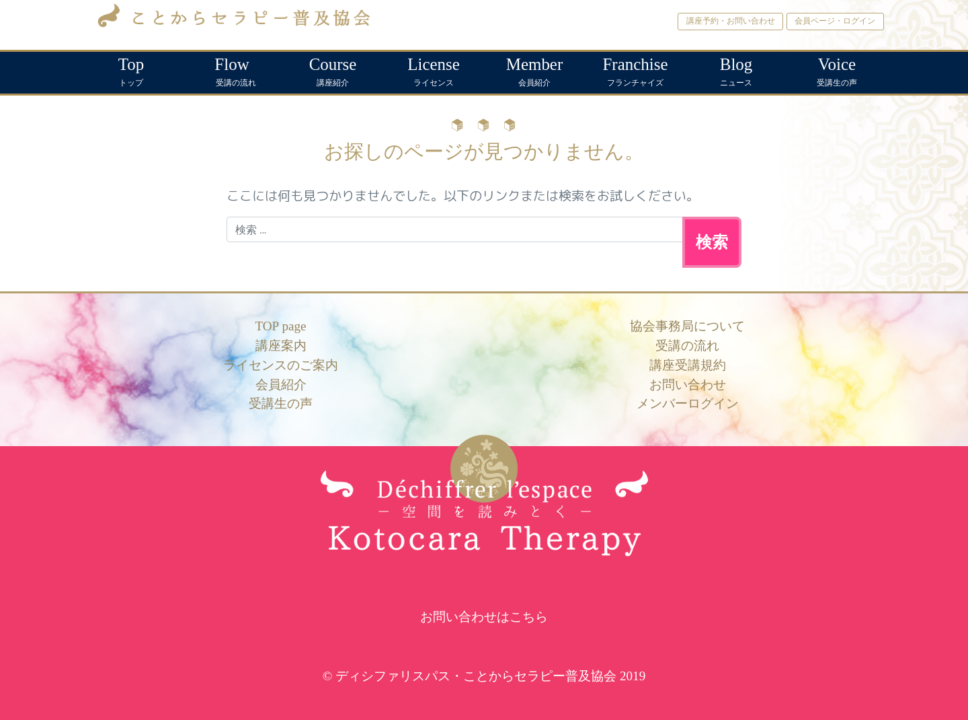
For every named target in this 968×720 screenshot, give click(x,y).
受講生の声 (837, 69)
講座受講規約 (687, 365)
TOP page (280, 326)
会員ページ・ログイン (835, 21)
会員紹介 (534, 69)
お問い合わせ (687, 384)
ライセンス (433, 69)
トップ (131, 69)
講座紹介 (332, 69)
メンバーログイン (688, 403)
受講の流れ (232, 69)
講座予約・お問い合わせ (730, 21)
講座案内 (281, 345)
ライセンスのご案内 (280, 365)
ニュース (736, 69)
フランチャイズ (635, 69)
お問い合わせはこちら (484, 617)
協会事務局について (687, 326)
